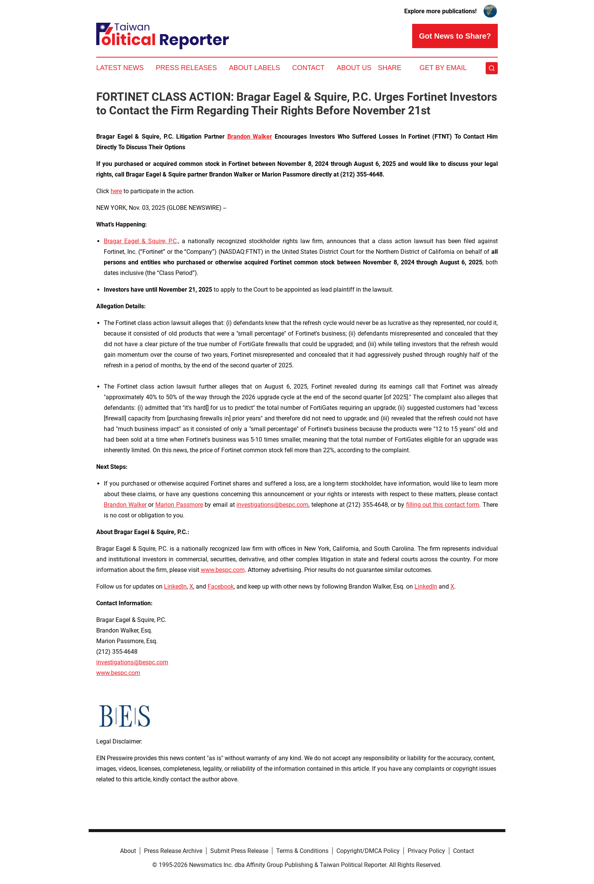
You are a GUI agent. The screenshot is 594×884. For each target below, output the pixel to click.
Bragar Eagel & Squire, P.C (140, 241)
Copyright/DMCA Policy (368, 850)
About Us (354, 68)
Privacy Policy (426, 850)
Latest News (120, 68)
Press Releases (186, 68)
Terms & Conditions (302, 850)
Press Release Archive (173, 850)
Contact (308, 68)
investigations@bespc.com (272, 504)
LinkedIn (175, 586)
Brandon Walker (125, 504)
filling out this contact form (443, 504)
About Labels (254, 68)
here (116, 191)
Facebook (221, 586)
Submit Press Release (239, 850)
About (128, 850)
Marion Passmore (179, 504)
